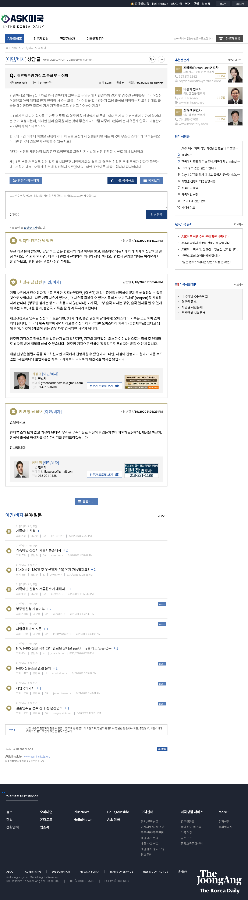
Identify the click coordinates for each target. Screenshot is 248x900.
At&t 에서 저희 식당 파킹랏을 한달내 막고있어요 (211, 148)
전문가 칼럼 (40, 38)
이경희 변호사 (192, 89)
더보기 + (162, 516)
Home (11, 48)
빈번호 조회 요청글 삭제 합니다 (200, 255)
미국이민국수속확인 (194, 296)
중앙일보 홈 (140, 3)
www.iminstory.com (191, 124)
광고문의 (146, 854)
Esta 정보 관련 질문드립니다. (199, 168)
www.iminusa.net (189, 102)
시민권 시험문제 (192, 307)
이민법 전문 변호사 (194, 93)
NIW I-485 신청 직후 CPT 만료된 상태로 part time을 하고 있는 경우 (63, 648)
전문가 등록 (229, 38)
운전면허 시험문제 (193, 312)
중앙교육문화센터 (192, 843)
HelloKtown (160, 3)
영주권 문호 (189, 301)
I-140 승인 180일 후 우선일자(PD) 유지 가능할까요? (52, 569)
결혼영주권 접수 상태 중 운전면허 (39, 708)
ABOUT (10, 871)
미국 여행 (186, 832)
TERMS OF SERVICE (122, 871)
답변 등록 (156, 214)
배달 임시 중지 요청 (152, 849)
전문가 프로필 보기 (104, 386)
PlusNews (81, 811)
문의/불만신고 (149, 821)
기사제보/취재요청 (152, 827)
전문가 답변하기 (26, 180)
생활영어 (12, 827)
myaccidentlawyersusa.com (198, 81)
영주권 (42, 48)
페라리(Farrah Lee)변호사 (201, 67)
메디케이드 (188, 207)
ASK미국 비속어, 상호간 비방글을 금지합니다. (209, 249)
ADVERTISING (33, 871)
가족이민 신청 (25, 530)
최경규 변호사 (192, 110)
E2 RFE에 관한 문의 (193, 201)
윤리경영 (183, 871)
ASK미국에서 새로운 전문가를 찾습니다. (206, 243)
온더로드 (46, 819)
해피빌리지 (225, 827)
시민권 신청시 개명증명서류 (198, 181)
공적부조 (186, 155)
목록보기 (152, 180)
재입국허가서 (25, 688)
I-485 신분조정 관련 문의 (33, 668)
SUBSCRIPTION (61, 871)
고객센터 (147, 811)
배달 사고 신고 (150, 843)
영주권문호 (187, 821)
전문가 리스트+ (235, 60)
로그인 (223, 3)
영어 (188, 3)
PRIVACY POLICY (90, 871)
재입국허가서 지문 (29, 628)
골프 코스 (186, 838)
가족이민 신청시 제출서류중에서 (38, 550)
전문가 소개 (67, 38)
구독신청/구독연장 (152, 832)
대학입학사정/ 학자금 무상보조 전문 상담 (24, 761)
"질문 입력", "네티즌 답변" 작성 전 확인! (206, 262)
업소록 (206, 3)
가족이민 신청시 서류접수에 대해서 (40, 588)
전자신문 (224, 821)
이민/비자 (28, 48)
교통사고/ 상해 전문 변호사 (198, 72)
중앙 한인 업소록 (191, 827)
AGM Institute (13, 756)
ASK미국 (176, 3)
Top (2, 793)
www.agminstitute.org (37, 756)
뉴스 (9, 811)
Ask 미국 (113, 819)
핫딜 (196, 3)
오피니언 (46, 811)
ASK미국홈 (14, 38)
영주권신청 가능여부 (30, 608)
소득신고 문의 (189, 188)
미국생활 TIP (95, 38)
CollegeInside (118, 811)
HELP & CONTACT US (156, 871)
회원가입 (240, 3)
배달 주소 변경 (150, 838)
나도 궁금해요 (122, 180)
